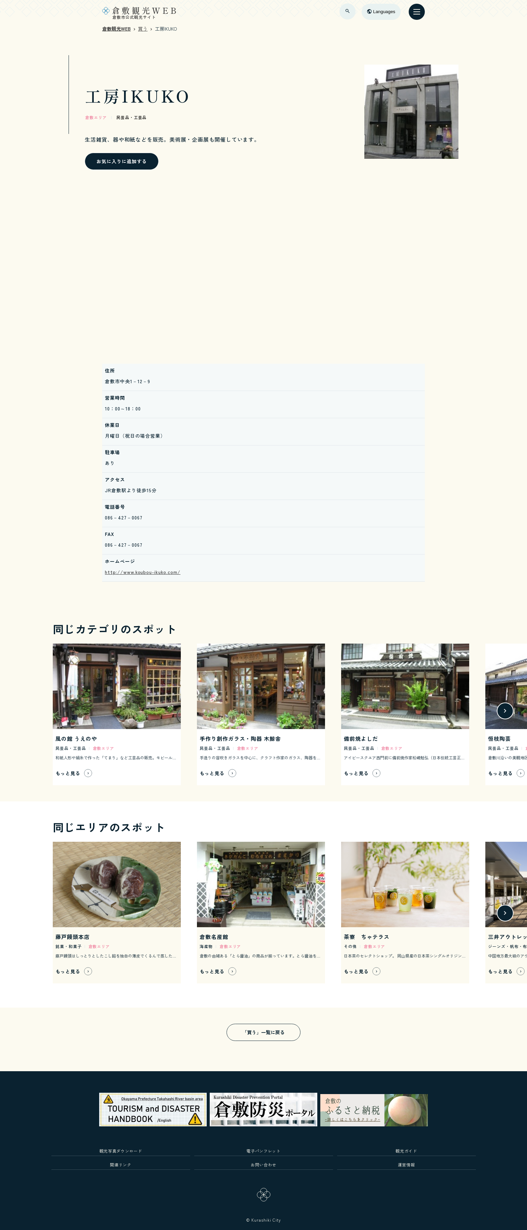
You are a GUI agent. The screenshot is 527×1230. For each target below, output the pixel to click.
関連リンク (120, 1164)
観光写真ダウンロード (120, 1151)
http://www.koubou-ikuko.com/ (142, 572)
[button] (505, 710)
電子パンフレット (263, 1151)
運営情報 (406, 1164)
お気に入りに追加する (121, 161)
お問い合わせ (263, 1164)
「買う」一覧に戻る (263, 1032)
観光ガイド (406, 1151)
